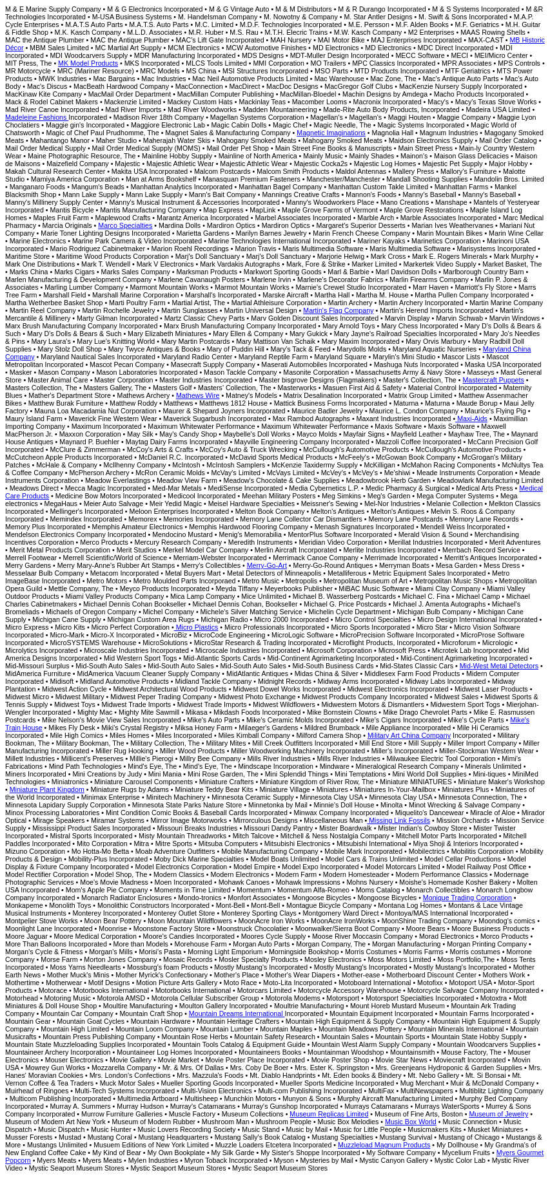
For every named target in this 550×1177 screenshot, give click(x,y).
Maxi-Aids (471, 418)
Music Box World (411, 1121)
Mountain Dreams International (237, 1013)
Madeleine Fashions (36, 117)
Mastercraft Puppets (493, 380)
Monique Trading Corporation (467, 897)
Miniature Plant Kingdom (47, 789)
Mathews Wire (198, 395)
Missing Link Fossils (398, 820)
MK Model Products (88, 63)
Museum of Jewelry (498, 1114)
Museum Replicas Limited (329, 1114)
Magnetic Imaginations (331, 133)
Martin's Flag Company (338, 310)
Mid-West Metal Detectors (499, 666)
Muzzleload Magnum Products (384, 1145)
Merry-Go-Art (267, 565)
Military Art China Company (409, 735)
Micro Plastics (196, 627)
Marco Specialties (125, 225)
